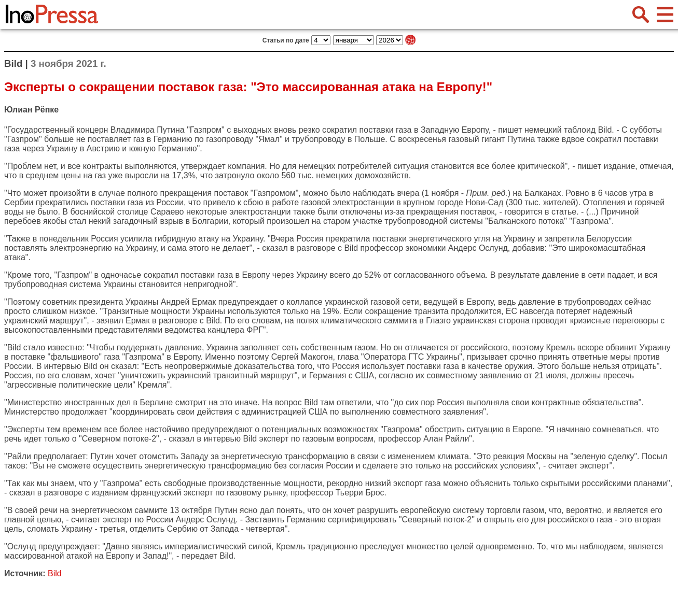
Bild (605, 129)
